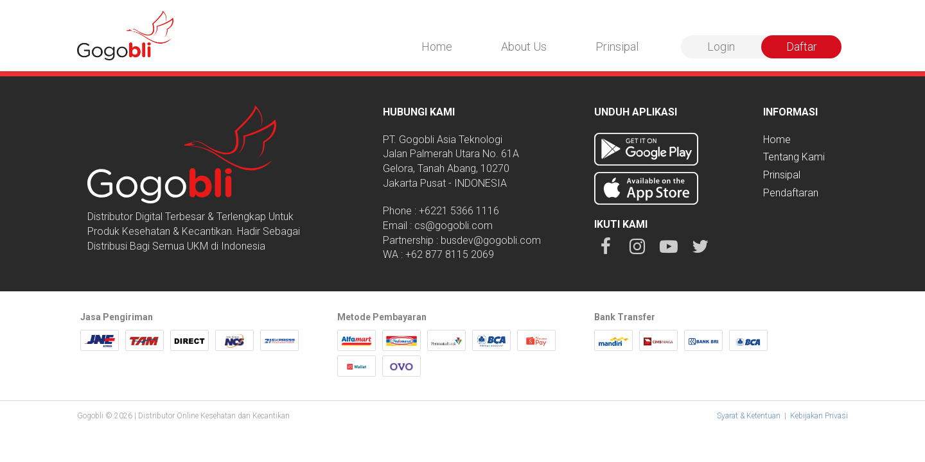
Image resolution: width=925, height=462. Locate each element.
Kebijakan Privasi (819, 415)
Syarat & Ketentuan (748, 415)
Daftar (801, 46)
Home (436, 46)
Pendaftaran (790, 193)
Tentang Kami (794, 157)
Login (721, 46)
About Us (524, 46)
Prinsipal (617, 46)
